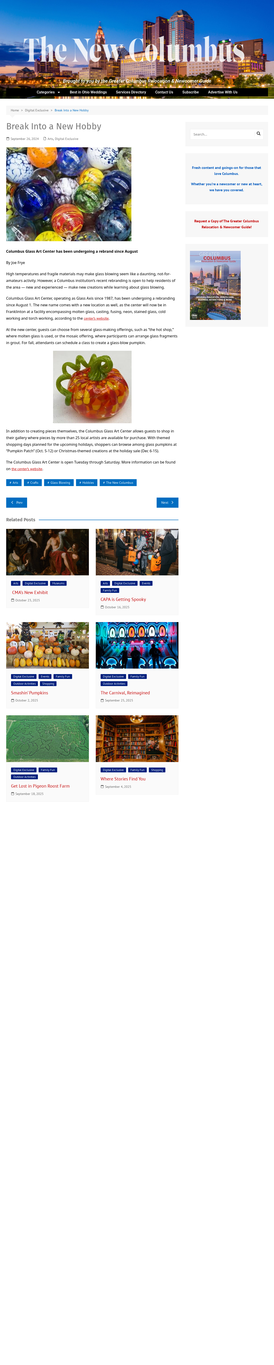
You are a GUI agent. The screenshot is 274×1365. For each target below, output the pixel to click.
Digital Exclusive (66, 139)
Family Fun (110, 590)
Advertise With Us (222, 92)
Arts (50, 139)
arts (15, 483)
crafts (34, 483)
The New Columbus (119, 483)
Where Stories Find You (124, 779)
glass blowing (60, 483)
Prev (17, 502)
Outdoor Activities (24, 684)
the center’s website (26, 469)
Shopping (48, 684)
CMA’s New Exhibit (30, 592)
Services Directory (131, 92)
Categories (49, 92)
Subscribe (190, 92)
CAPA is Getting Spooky (124, 599)
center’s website (96, 318)
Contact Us (164, 92)
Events (146, 583)
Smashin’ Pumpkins (30, 693)
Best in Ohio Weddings (88, 92)
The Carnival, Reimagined (126, 693)
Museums (58, 583)
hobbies (88, 483)
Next (167, 502)
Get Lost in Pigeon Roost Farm (41, 786)
